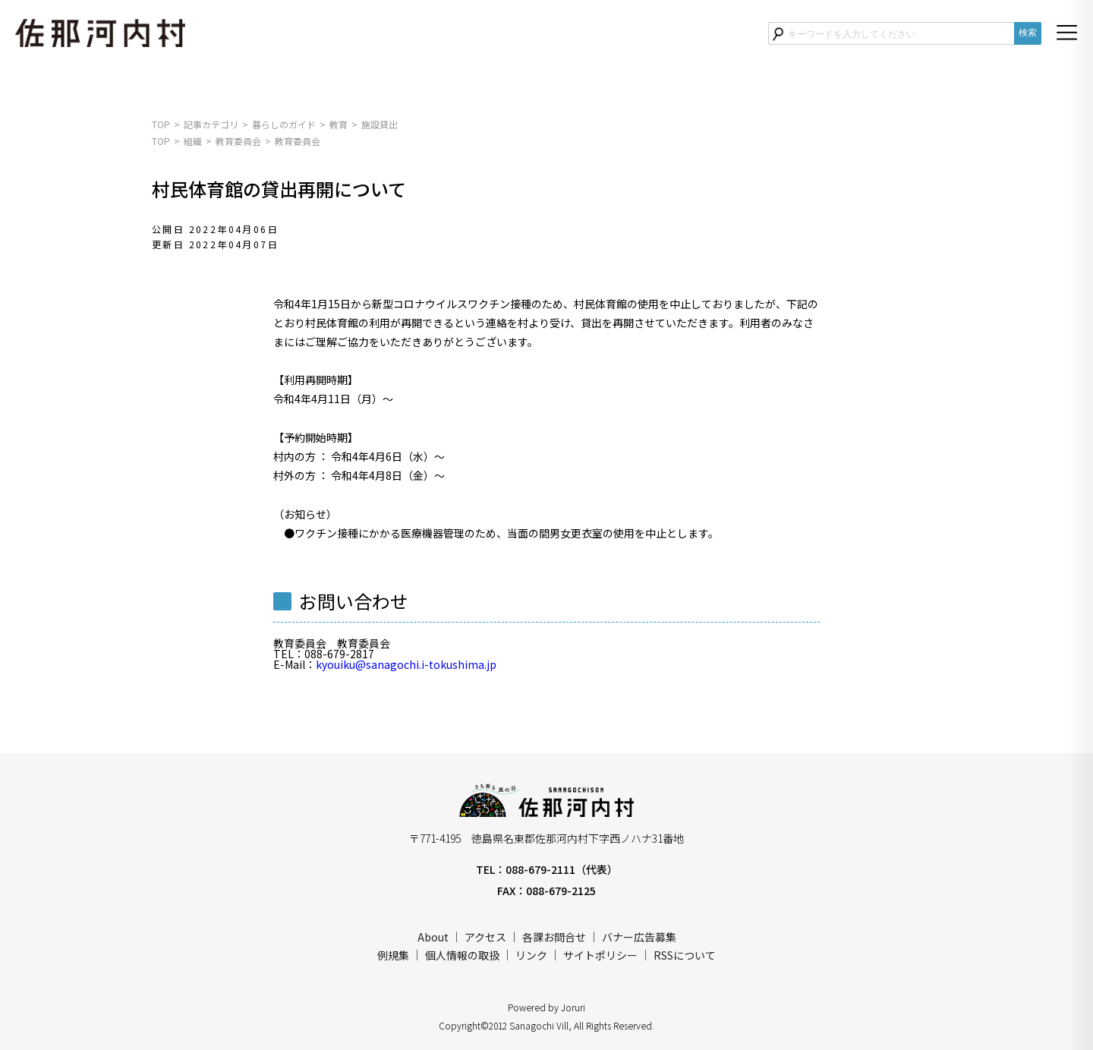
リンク (531, 955)
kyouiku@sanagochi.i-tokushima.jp (406, 664)
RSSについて (685, 955)
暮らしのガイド (284, 124)
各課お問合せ (554, 936)
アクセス (485, 936)
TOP (161, 124)
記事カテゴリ (211, 124)
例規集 (393, 955)
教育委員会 (238, 140)
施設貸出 (379, 124)
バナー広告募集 (639, 936)
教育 (338, 124)
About (433, 936)
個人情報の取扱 (462, 955)
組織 (193, 140)
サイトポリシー (600, 955)
